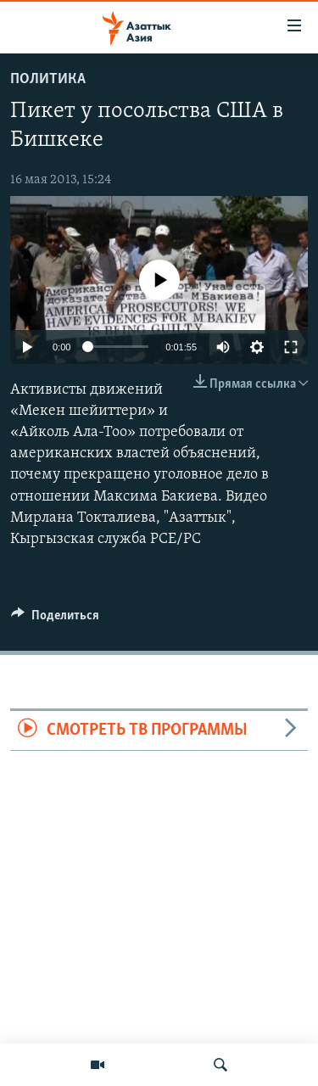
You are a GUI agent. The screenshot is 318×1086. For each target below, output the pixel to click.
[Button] (55, 619)
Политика (48, 79)
